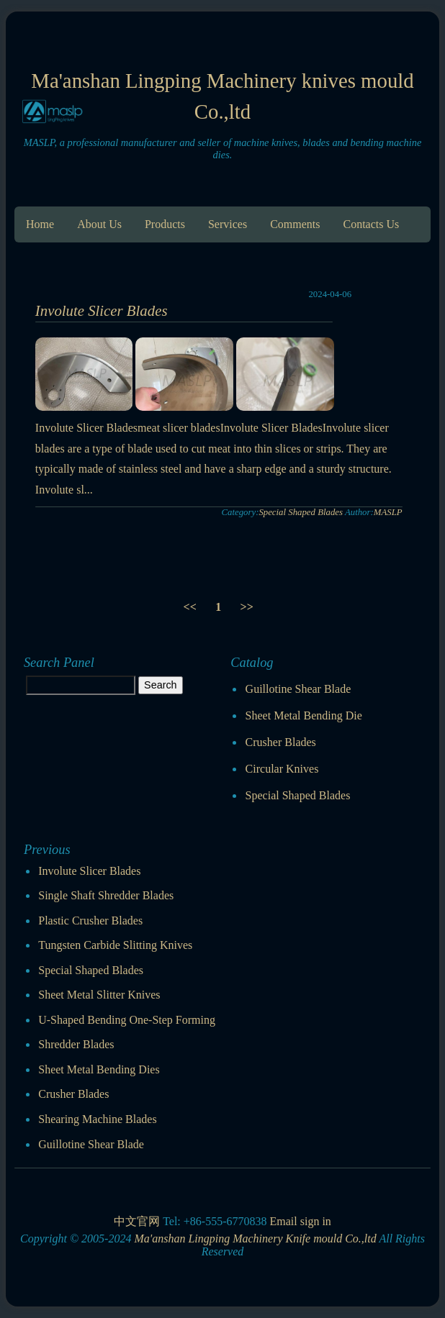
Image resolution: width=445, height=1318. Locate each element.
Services (227, 224)
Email (283, 1221)
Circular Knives (282, 769)
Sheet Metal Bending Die (304, 715)
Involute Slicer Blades (101, 310)
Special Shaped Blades (301, 512)
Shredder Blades (76, 1044)
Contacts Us (371, 224)
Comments (295, 224)
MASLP (388, 512)
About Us (99, 224)
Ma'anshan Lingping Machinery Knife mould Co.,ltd (255, 1238)
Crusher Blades (281, 742)
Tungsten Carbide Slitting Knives (115, 945)
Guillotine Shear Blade (298, 689)
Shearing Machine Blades (97, 1119)
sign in (315, 1221)
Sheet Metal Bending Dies (98, 1069)
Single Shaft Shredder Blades (106, 895)
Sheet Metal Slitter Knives (99, 994)
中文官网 (137, 1221)
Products (165, 224)
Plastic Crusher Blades (90, 920)
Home (40, 224)
